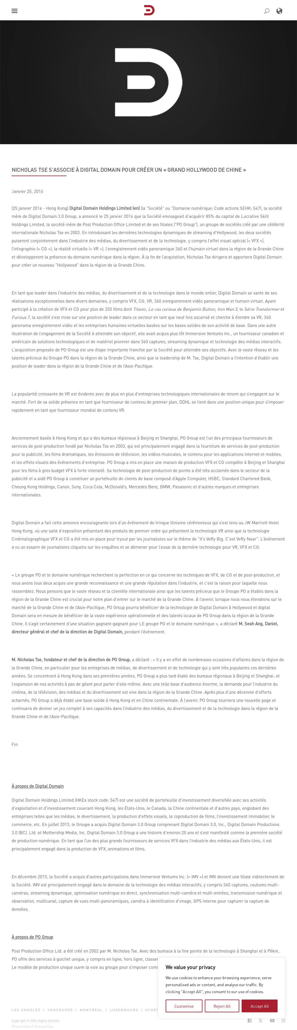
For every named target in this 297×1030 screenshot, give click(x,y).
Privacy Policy (21, 1026)
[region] (221, 987)
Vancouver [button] (60, 1010)
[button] (14, 11)
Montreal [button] (91, 1010)
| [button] (44, 1010)
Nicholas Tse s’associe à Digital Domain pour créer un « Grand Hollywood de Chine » (129, 169)
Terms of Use (43, 1026)
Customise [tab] (183, 1006)
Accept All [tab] (260, 1006)
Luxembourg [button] (124, 1010)
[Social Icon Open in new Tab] (249, 1020)
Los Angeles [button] (26, 1010)
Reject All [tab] (222, 1006)
